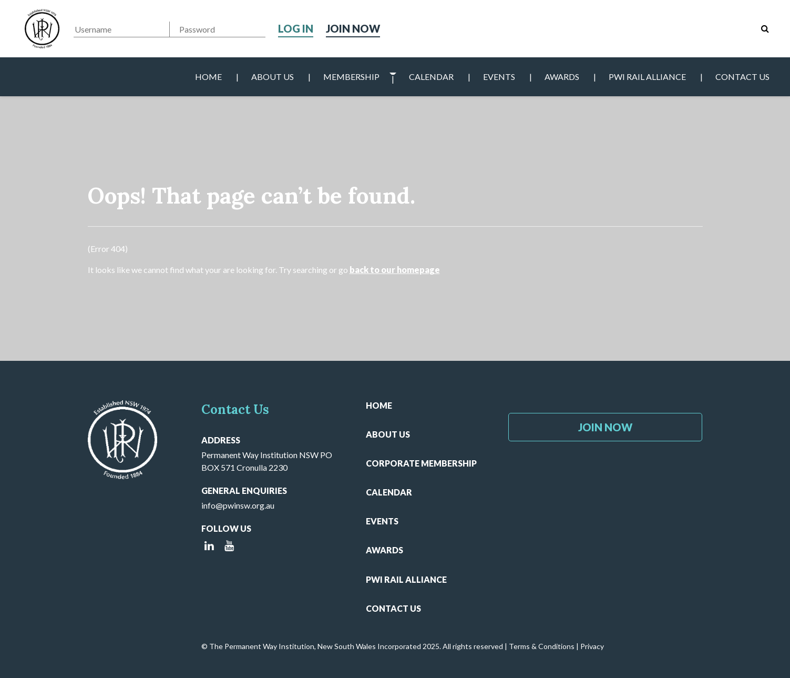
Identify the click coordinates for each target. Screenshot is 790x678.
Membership (351, 77)
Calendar (431, 77)
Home (208, 77)
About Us (272, 77)
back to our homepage (395, 270)
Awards (562, 77)
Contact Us (742, 77)
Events (499, 77)
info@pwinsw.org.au (237, 505)
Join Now (353, 28)
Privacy (592, 646)
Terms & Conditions (541, 646)
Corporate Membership (421, 463)
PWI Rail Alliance (647, 77)
